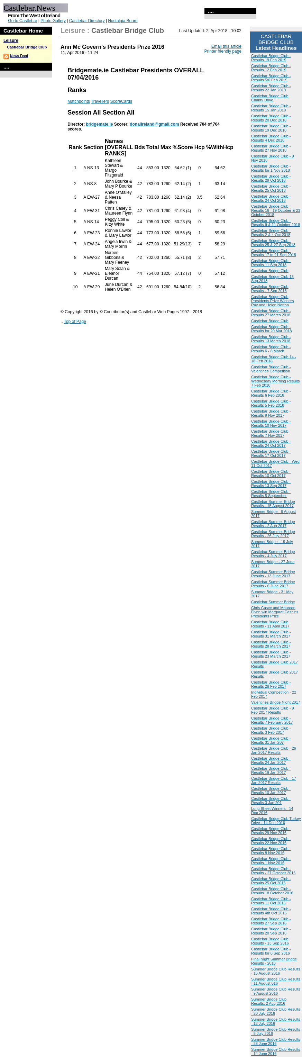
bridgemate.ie (99, 124)
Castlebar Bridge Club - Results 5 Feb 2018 (271, 403)
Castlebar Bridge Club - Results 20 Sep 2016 (271, 931)
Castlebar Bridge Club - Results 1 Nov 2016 (271, 861)
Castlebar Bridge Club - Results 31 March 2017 (271, 634)
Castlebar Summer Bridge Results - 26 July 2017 (273, 534)
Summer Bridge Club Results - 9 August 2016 (275, 991)
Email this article (226, 46)
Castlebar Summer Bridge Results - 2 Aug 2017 (273, 524)
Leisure (10, 40)
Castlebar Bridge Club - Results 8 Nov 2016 (271, 851)
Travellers (100, 101)
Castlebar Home (23, 31)
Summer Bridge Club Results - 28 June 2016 (275, 1041)
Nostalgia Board (122, 20)
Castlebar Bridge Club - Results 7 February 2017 (272, 720)
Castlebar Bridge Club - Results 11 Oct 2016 (271, 901)
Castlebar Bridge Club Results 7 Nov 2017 (270, 433)
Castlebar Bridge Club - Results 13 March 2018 (271, 339)
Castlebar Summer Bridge (273, 602)
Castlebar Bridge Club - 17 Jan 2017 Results (273, 780)
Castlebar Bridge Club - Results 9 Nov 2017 (271, 413)
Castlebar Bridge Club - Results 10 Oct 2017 (271, 473)
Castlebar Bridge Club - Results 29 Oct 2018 (271, 178)
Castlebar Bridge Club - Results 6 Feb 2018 (271, 393)
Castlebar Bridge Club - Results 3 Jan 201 (271, 800)
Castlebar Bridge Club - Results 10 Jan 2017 (271, 790)
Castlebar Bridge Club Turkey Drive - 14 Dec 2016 (276, 820)
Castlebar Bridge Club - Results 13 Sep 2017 (271, 483)
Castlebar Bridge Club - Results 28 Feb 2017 (271, 684)
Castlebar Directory (87, 20)
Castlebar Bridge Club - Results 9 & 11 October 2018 (275, 222)
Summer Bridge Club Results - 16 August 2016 (275, 971)
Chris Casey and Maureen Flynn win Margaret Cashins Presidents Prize (274, 612)
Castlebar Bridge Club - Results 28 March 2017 (271, 644)
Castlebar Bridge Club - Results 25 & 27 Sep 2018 (273, 242)
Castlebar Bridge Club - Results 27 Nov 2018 (271, 148)
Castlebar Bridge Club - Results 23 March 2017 (271, 654)
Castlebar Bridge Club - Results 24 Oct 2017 (271, 443)
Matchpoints (78, 101)
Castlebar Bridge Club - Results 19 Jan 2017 (271, 770)
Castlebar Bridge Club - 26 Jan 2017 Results (273, 750)
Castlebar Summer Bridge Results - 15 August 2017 (273, 503)
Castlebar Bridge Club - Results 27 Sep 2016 (271, 921)
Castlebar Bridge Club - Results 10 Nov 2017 (271, 423)
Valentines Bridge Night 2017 (275, 702)
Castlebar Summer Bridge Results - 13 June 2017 (273, 574)
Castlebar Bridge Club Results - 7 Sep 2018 (270, 288)
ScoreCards (121, 101)
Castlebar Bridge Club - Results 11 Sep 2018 (271, 263)
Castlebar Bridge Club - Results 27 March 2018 (271, 313)
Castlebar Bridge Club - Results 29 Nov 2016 (271, 830)
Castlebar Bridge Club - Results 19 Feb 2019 (271, 58)
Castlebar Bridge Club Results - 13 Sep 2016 (270, 941)
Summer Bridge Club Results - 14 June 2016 (275, 1051)
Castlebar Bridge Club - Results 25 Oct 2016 (271, 881)
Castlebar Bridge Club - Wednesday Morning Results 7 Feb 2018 (275, 381)
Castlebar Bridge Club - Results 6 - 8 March (271, 349)
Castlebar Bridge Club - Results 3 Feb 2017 (271, 730)
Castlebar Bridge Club (27, 47)
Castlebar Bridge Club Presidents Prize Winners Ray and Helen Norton (272, 301)
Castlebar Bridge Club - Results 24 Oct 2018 (271, 198)
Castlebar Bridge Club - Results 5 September (271, 493)
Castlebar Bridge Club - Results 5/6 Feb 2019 (271, 78)
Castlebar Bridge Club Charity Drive (270, 98)
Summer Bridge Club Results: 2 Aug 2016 (268, 1001)
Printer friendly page (222, 51)
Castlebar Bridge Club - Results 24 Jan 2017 (271, 760)
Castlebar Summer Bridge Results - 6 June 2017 (273, 584)
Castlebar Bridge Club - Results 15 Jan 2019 (271, 108)
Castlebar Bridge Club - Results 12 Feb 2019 (271, 68)
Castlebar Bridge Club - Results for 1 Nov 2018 (271, 168)
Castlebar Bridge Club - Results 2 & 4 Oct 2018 (271, 232)
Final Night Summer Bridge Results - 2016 (274, 961)
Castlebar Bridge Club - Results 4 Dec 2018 (271, 138)
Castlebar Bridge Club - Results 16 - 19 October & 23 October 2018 (275, 210)
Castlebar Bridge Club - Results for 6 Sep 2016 (271, 951)
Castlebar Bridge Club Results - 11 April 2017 (270, 624)
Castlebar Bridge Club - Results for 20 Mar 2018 (271, 329)
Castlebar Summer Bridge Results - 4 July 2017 (273, 554)
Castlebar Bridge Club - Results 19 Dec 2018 (271, 128)
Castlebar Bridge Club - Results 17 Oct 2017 (271, 453)
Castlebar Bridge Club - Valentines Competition (271, 369)
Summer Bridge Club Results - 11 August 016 (275, 981)
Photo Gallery (53, 20)
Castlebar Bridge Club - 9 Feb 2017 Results (272, 710)
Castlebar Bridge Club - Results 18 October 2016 (272, 891)
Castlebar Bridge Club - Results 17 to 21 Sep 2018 (273, 253)
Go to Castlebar (22, 20)
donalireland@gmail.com (154, 124)
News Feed (19, 56)
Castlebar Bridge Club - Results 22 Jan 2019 (271, 88)
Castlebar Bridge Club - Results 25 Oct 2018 (271, 188)
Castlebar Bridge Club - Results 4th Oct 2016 (271, 911)
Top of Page (75, 321)
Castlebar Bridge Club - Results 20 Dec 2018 (271, 118)
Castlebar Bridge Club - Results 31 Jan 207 (271, 740)
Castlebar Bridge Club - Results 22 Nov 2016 (271, 841)
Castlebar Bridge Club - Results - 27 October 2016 (273, 871)
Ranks (76, 90)
